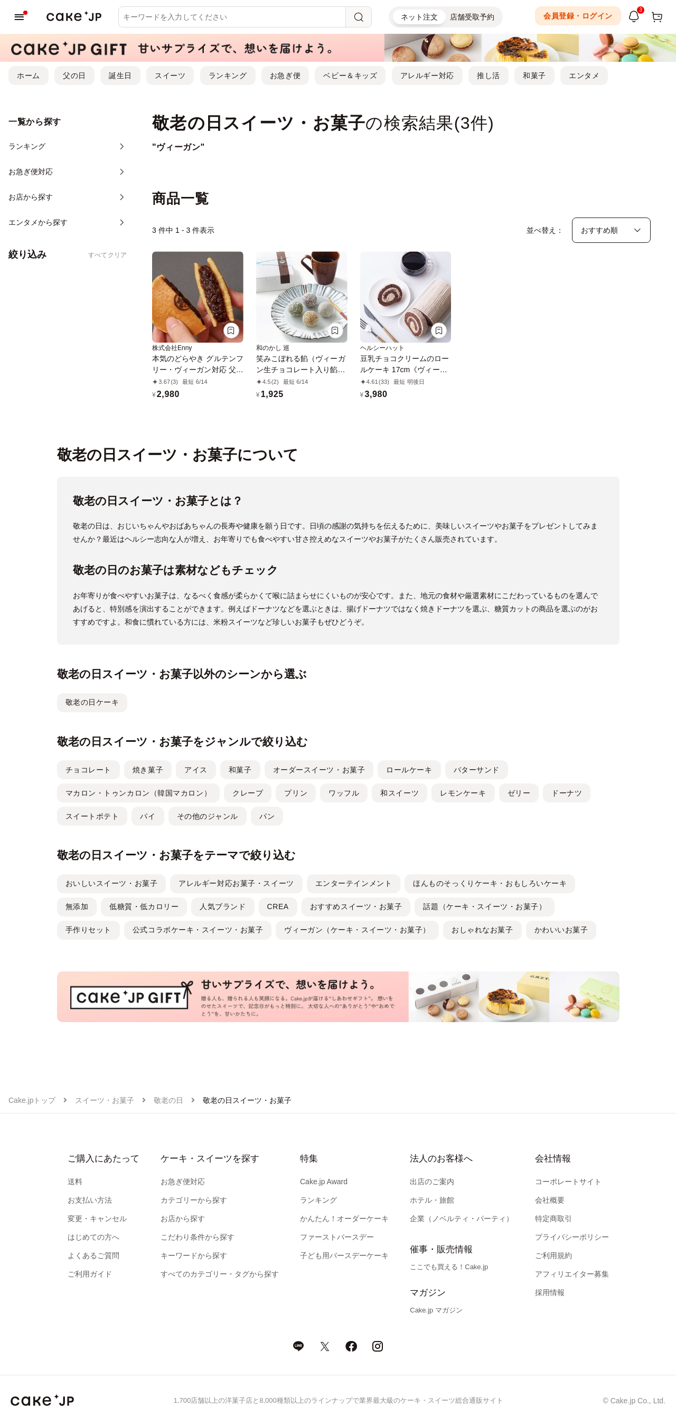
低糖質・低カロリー (144, 906)
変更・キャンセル (97, 1218)
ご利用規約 (553, 1255)
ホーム (28, 75)
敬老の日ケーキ (92, 702)
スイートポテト (92, 816)
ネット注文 (419, 17)
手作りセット (88, 930)
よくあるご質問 (93, 1255)
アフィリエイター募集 (572, 1274)
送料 (75, 1181)
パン (267, 816)
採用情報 (550, 1292)
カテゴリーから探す (194, 1200)
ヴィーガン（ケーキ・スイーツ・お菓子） (357, 930)
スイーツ (170, 75)
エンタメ (584, 75)
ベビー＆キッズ (350, 75)
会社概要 (550, 1200)
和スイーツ (399, 793)
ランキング (228, 75)
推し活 (488, 75)
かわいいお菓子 (561, 930)
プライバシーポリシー (572, 1237)
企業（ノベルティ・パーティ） (461, 1218)
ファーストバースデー (337, 1237)
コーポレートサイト (568, 1181)
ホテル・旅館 (432, 1200)
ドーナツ (566, 793)
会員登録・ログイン (578, 16)
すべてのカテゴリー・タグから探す (220, 1274)
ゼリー (519, 793)
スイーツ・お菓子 (104, 1100)
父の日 (74, 75)
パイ (147, 816)
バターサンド (477, 770)
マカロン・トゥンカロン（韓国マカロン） (138, 793)
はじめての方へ (93, 1237)
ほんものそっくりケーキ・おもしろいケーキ (490, 883)
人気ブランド (223, 906)
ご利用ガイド (90, 1274)
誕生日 (120, 75)
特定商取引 (553, 1218)
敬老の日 (168, 1100)
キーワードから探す (194, 1255)
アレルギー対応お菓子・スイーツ (236, 883)
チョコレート (88, 770)
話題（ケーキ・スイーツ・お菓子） (484, 906)
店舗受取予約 (472, 17)
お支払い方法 (90, 1200)
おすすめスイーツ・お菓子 (356, 906)
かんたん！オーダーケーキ (344, 1218)
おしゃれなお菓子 (482, 930)
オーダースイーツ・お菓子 (319, 770)
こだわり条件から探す (197, 1237)
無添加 (77, 906)
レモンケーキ (463, 793)
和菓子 (534, 75)
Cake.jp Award (324, 1181)
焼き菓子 (148, 770)
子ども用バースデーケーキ (344, 1255)
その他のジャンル (207, 816)
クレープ (247, 793)
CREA (278, 906)
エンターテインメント (353, 883)
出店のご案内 (432, 1181)
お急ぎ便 (285, 75)
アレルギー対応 (427, 75)
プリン (295, 793)
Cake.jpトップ (31, 1100)
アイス (196, 770)
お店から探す (183, 1218)
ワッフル (343, 793)
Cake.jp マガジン (436, 1310)
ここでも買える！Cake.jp (449, 1267)
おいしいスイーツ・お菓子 (111, 883)
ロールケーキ (409, 770)
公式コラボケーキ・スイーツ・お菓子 (198, 930)
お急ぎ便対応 (183, 1181)
